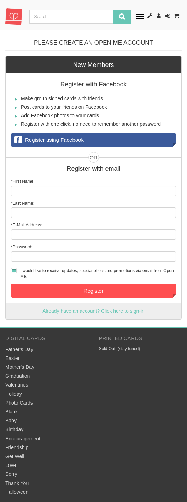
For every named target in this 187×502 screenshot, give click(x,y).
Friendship (16, 447)
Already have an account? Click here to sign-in (93, 311)
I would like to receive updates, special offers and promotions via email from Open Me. (97, 273)
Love (10, 465)
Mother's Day (19, 367)
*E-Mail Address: (26, 224)
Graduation (17, 376)
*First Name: (23, 181)
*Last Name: (22, 203)
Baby (11, 420)
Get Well (14, 456)
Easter (12, 358)
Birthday (14, 429)
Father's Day (19, 349)
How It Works (149, 15)
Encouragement (22, 438)
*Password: (22, 246)
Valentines (16, 385)
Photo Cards (19, 403)
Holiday (13, 394)
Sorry (11, 474)
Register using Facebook (49, 140)
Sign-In (167, 15)
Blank (11, 411)
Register (159, 15)
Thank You (17, 483)
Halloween (16, 492)
